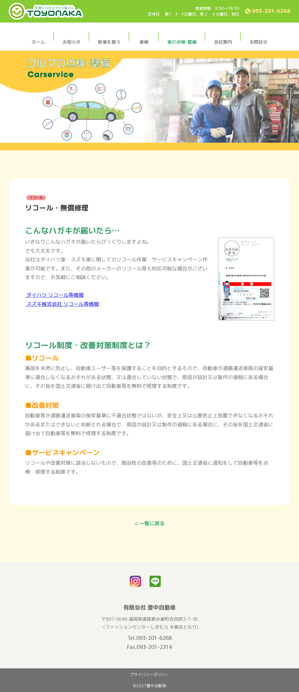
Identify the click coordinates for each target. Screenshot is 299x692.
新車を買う (109, 43)
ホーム (39, 43)
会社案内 (225, 43)
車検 (145, 43)
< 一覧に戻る (150, 523)
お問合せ (259, 43)
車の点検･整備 (185, 43)
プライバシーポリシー (149, 674)
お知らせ (73, 43)
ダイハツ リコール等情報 (54, 295)
